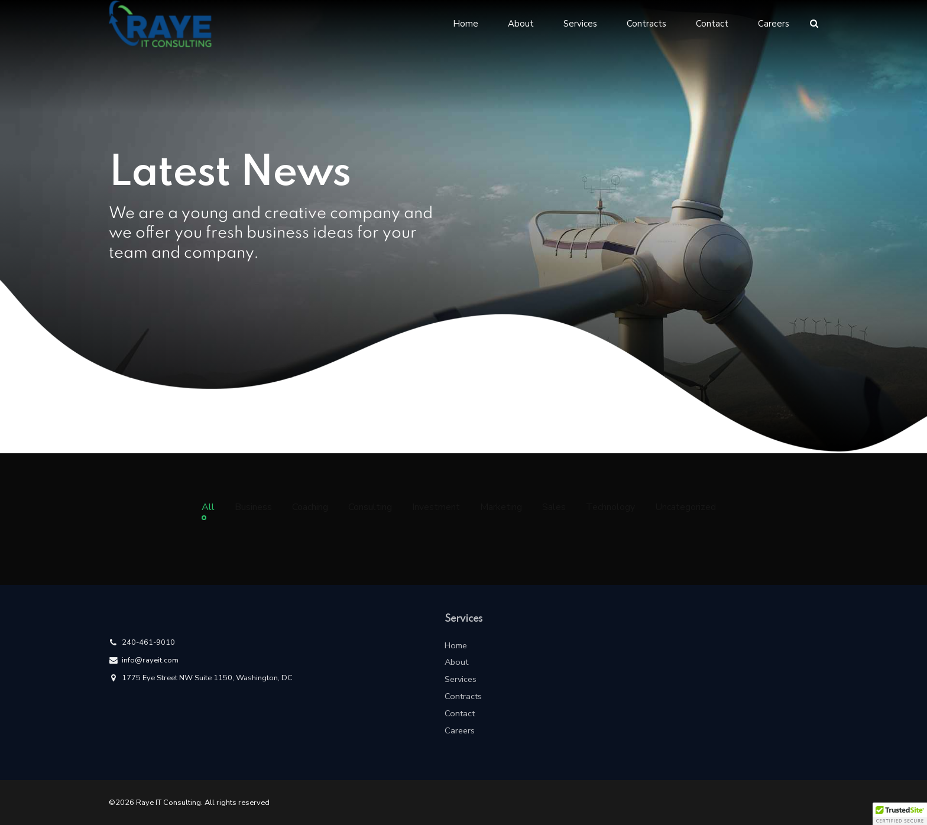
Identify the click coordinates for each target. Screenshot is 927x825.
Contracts (646, 24)
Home (465, 24)
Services (580, 24)
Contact (712, 24)
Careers (773, 24)
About (521, 24)
